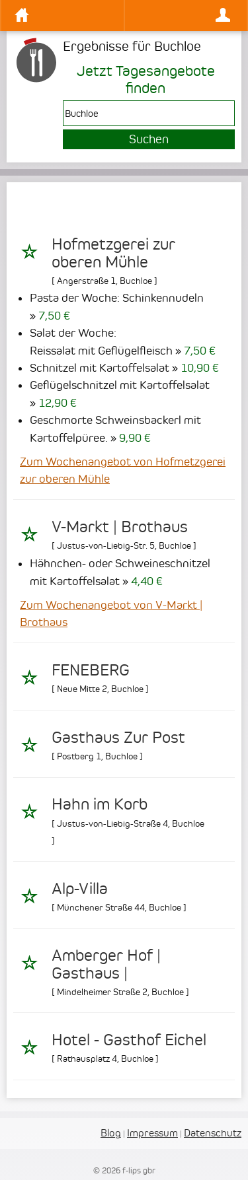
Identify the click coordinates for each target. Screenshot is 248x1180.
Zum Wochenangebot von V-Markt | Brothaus (111, 613)
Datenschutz (212, 1132)
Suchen (149, 139)
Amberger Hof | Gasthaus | (106, 964)
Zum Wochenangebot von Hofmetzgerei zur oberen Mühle (123, 470)
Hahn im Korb (99, 804)
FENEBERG (91, 670)
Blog (111, 1132)
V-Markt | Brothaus (120, 527)
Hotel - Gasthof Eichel (129, 1040)
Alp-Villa (80, 889)
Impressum (152, 1132)
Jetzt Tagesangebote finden (146, 79)
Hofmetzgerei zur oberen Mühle (113, 253)
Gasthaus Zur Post (118, 737)
